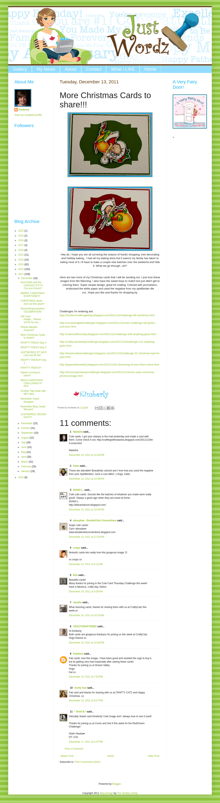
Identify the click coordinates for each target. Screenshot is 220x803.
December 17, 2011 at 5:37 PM (86, 741)
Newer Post (67, 756)
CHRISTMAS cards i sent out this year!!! (32, 302)
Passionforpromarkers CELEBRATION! (33, 310)
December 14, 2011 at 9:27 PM (86, 700)
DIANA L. (78, 489)
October (26, 428)
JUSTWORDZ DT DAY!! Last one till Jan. (34, 354)
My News (46, 69)
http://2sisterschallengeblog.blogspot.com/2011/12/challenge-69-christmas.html (107, 315)
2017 (21, 245)
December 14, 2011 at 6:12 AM (86, 564)
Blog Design (106, 793)
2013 (21, 264)
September (27, 432)
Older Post (153, 756)
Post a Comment (74, 748)
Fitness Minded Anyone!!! (29, 328)
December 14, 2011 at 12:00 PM (86, 642)
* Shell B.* (80, 711)
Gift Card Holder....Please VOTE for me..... (31, 319)
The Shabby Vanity (127, 793)
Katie (76, 465)
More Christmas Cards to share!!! (33, 336)
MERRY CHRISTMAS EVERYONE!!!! (33, 295)
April (24, 456)
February (26, 466)
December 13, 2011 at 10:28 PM (86, 455)
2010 (21, 477)
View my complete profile (28, 115)
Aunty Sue (80, 687)
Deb (75, 575)
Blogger (116, 783)
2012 (21, 269)
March (25, 461)
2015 (21, 254)
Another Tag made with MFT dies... (33, 392)
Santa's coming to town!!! (30, 374)
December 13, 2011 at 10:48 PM (86, 478)
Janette (77, 602)
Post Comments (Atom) (87, 761)
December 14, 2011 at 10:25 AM (86, 615)
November (27, 423)
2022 (21, 230)
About (70, 69)
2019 (21, 235)
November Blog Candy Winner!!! (33, 408)
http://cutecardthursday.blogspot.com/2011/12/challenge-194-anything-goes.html (108, 334)
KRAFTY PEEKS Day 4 (33, 342)
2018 (21, 240)
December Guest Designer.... (30, 400)
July (23, 442)
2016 (21, 250)
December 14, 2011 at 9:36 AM (86, 591)
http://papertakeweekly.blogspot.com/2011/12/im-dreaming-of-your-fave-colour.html (109, 364)
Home (150, 69)
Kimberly (24, 109)
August (25, 437)
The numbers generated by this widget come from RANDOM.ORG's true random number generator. (30, 191)
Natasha (78, 431)
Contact (94, 69)
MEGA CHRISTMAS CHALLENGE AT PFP (32, 383)
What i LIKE (123, 69)
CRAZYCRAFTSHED (85, 626)
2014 (21, 259)
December (27, 278)
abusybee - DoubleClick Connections (94, 520)
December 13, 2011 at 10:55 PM (86, 509)
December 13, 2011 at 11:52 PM (86, 536)
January (26, 471)
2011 (21, 274)
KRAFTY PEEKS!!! (31, 367)
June (24, 447)
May (24, 452)
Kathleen (78, 653)
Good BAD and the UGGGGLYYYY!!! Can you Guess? (32, 285)
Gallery (20, 69)
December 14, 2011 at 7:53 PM (86, 676)
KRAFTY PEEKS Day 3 (33, 347)
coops (76, 547)
